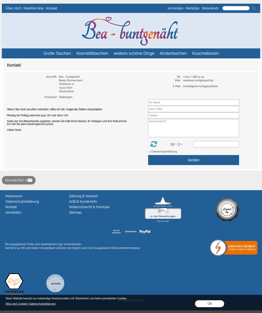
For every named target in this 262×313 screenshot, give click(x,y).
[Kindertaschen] (173, 53)
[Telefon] (193, 115)
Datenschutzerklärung (22, 201)
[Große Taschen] (57, 53)
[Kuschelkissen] (205, 53)
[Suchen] (236, 8)
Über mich (13, 8)
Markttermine (33, 8)
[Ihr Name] (193, 102)
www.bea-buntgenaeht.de (198, 80)
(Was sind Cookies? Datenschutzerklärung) (30, 303)
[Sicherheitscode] (216, 144)
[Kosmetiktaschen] (92, 53)
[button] (254, 8)
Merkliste (192, 8)
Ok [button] (210, 304)
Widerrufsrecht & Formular (89, 207)
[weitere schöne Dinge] (134, 53)
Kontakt (51, 8)
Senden (193, 160)
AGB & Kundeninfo (83, 201)
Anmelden (175, 8)
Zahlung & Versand (83, 196)
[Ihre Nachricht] (193, 128)
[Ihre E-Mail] (193, 109)
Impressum (13, 196)
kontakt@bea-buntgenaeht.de (200, 86)
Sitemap (75, 212)
